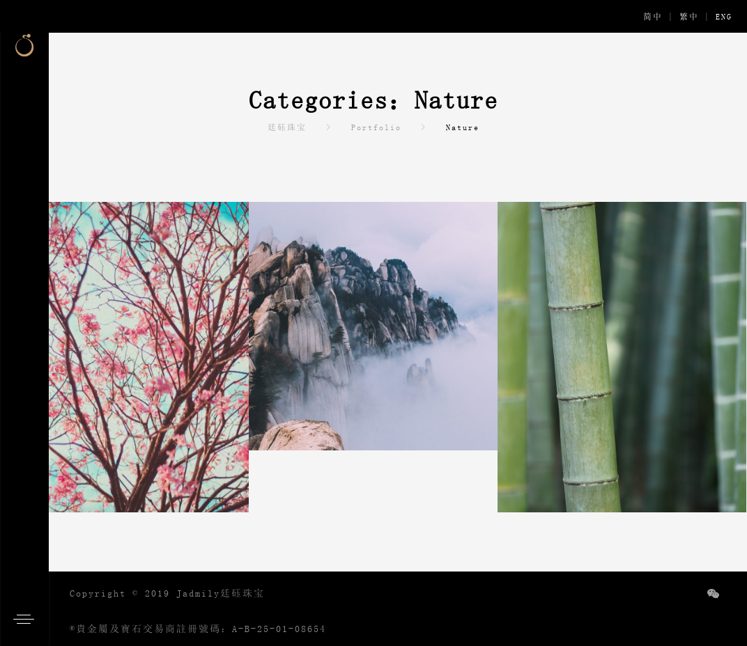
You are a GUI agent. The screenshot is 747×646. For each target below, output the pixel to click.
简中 (653, 17)
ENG (724, 17)
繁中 (689, 17)
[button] (28, 618)
